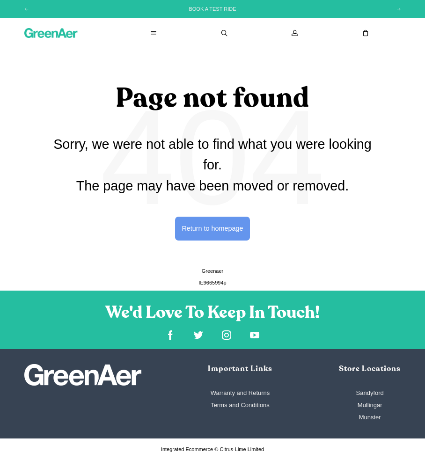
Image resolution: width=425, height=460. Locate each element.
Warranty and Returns (240, 392)
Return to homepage (212, 228)
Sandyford (370, 392)
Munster (370, 417)
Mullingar (370, 405)
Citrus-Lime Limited (242, 449)
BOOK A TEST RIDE (212, 9)
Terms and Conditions (240, 405)
